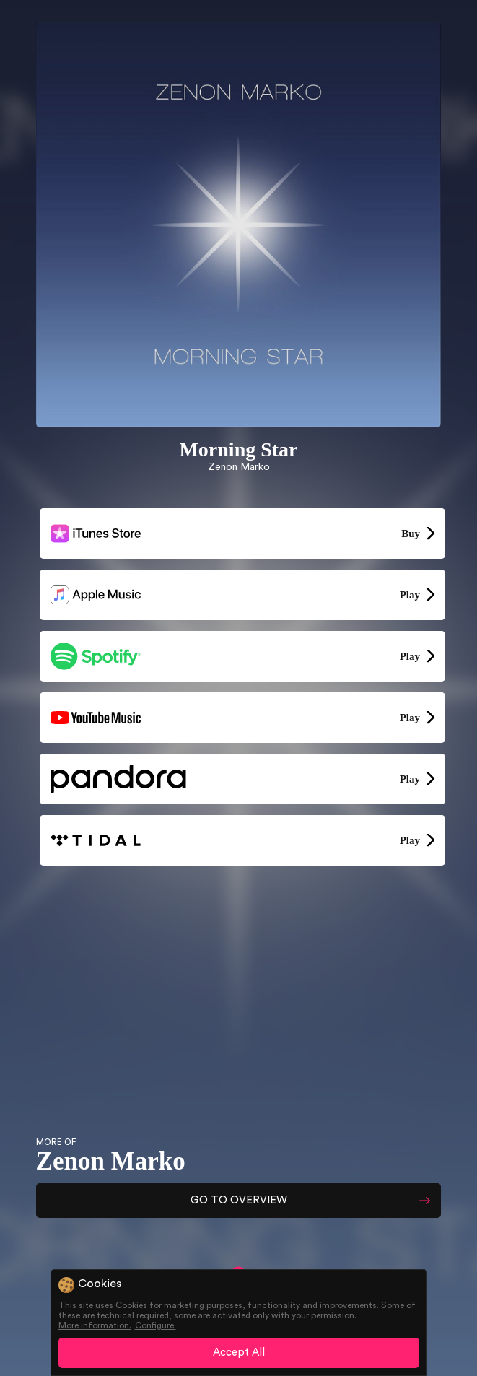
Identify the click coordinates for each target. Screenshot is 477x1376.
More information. (94, 1325)
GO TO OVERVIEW (239, 1200)
